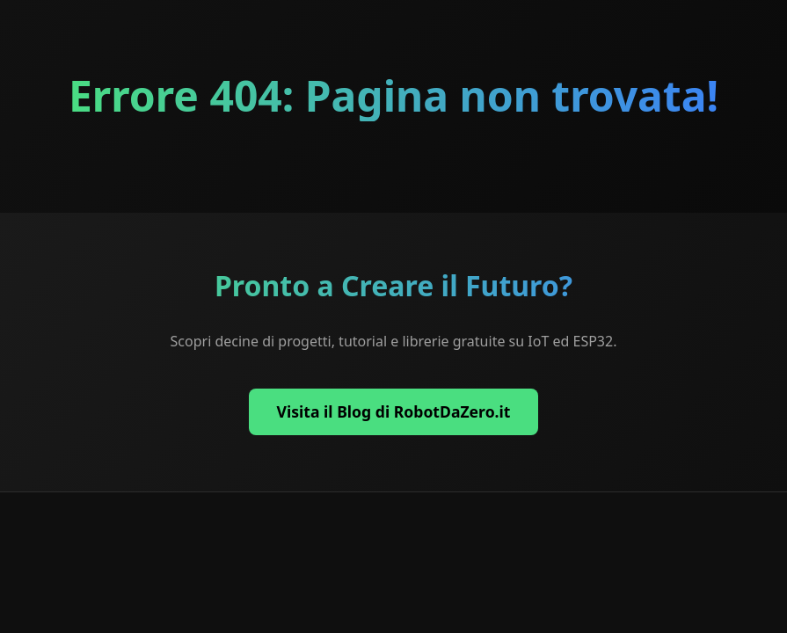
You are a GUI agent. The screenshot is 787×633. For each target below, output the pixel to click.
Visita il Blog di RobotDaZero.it (394, 411)
